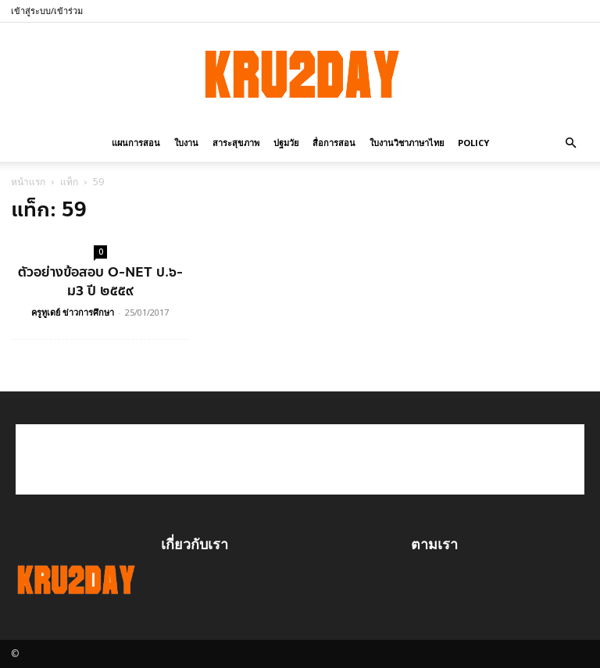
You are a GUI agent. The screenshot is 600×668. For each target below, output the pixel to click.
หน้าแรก (28, 181)
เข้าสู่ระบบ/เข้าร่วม (47, 10)
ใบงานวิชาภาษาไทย (407, 142)
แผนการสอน (136, 142)
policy (473, 142)
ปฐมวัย (285, 142)
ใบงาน (186, 142)
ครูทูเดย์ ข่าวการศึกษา (72, 312)
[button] (570, 141)
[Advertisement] (300, 459)
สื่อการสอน (333, 142)
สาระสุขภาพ (235, 142)
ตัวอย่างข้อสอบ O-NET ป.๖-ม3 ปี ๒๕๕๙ (100, 281)
